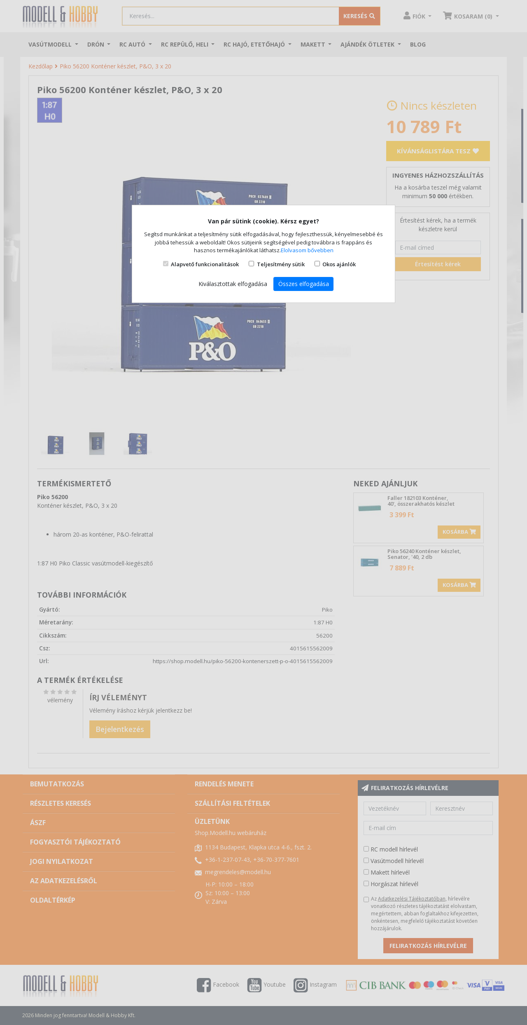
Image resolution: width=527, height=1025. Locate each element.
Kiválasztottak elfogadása (232, 284)
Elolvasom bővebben (307, 250)
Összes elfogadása (303, 284)
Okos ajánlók (339, 264)
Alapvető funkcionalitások (205, 264)
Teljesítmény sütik (281, 264)
